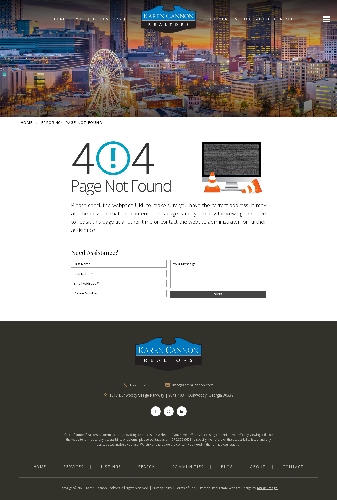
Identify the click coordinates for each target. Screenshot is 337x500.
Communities (223, 19)
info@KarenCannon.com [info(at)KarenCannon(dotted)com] (192, 385)
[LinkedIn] (182, 411)
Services (78, 19)
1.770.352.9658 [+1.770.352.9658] (142, 385)
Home (59, 19)
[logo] (169, 354)
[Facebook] (156, 411)
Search (119, 19)
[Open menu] (327, 19)
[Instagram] (169, 411)
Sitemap (204, 488)
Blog (246, 19)
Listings (99, 19)
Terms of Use (185, 488)
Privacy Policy (162, 488)
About (263, 19)
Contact (283, 19)
